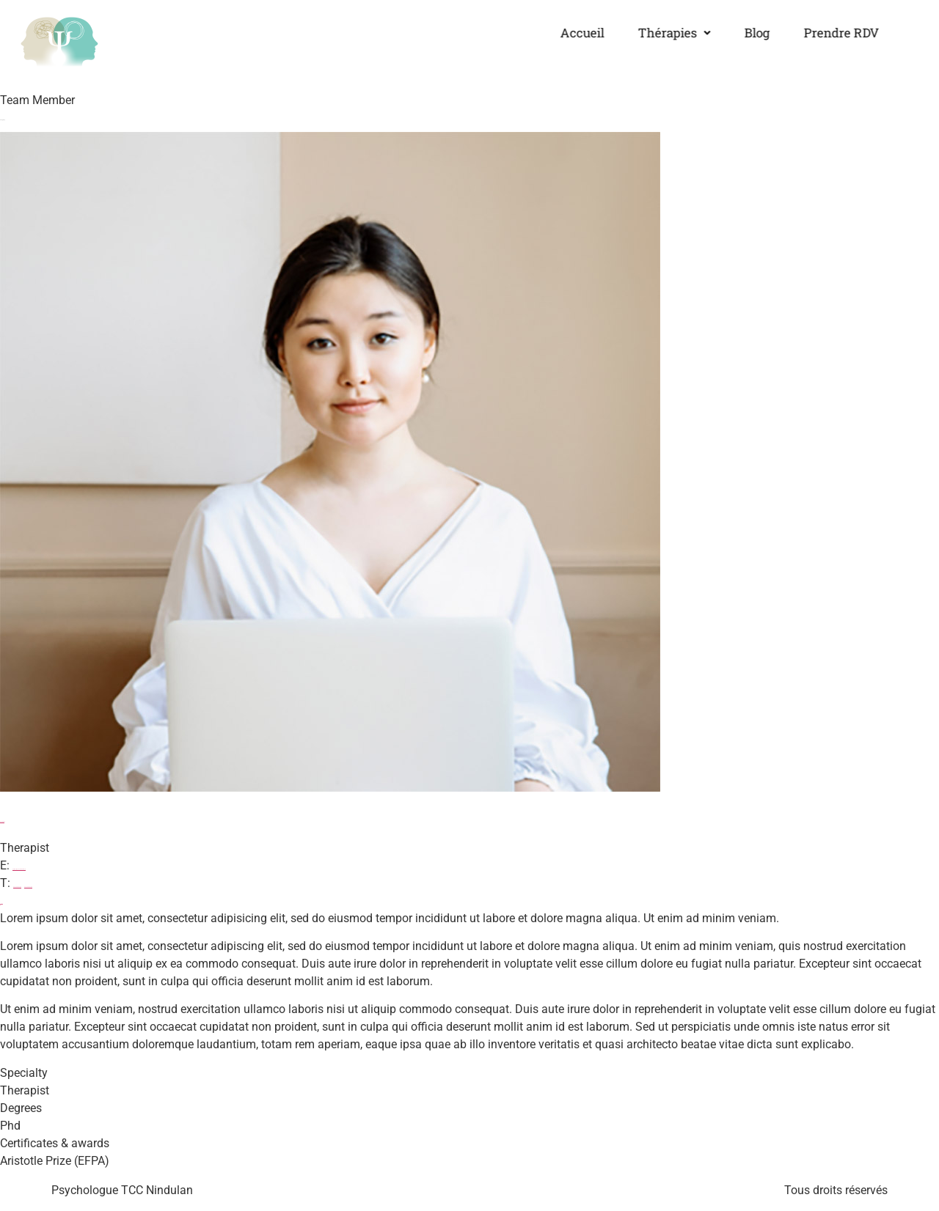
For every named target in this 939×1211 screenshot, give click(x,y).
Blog (735, 32)
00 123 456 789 (17, 886)
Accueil (560, 32)
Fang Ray (2, 821)
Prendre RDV (820, 32)
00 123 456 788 (28, 886)
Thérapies (652, 32)
